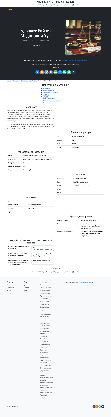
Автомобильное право (46, 339)
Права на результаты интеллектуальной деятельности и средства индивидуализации (46, 319)
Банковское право (45, 307)
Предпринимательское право (46, 311)
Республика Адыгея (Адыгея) (29, 81)
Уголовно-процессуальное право (46, 377)
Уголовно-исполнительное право (46, 381)
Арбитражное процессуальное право (46, 386)
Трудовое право (44, 301)
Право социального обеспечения (45, 361)
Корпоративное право (46, 365)
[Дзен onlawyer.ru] (102, 406)
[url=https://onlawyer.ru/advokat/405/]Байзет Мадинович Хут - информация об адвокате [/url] (42, 255)
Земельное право (45, 285)
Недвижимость (44, 304)
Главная (9, 81)
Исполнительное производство (44, 332)
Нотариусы (27, 288)
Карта (44, 103)
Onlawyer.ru (10, 9)
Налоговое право (45, 326)
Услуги (9, 290)
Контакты (45, 96)
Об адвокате (46, 88)
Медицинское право (45, 355)
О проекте (10, 293)
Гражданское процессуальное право (46, 391)
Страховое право (45, 344)
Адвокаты (16, 81)
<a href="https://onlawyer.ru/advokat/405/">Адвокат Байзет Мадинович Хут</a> (42, 248)
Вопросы (9, 285)
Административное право (47, 296)
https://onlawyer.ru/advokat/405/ (42, 262)
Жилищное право (45, 293)
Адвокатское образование (50, 92)
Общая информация (48, 90)
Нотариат (42, 398)
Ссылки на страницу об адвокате (52, 101)
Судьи (25, 290)
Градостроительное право (45, 372)
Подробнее (36, 46)
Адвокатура (43, 395)
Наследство (43, 336)
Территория (46, 94)
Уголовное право (45, 357)
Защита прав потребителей (44, 351)
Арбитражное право (45, 290)
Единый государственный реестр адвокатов (74, 61)
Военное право (44, 342)
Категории (43, 282)
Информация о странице (50, 99)
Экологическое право (46, 368)
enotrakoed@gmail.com (86, 282)
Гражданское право (45, 288)
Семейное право (44, 299)
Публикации (10, 288)
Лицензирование (44, 328)
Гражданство (43, 347)
